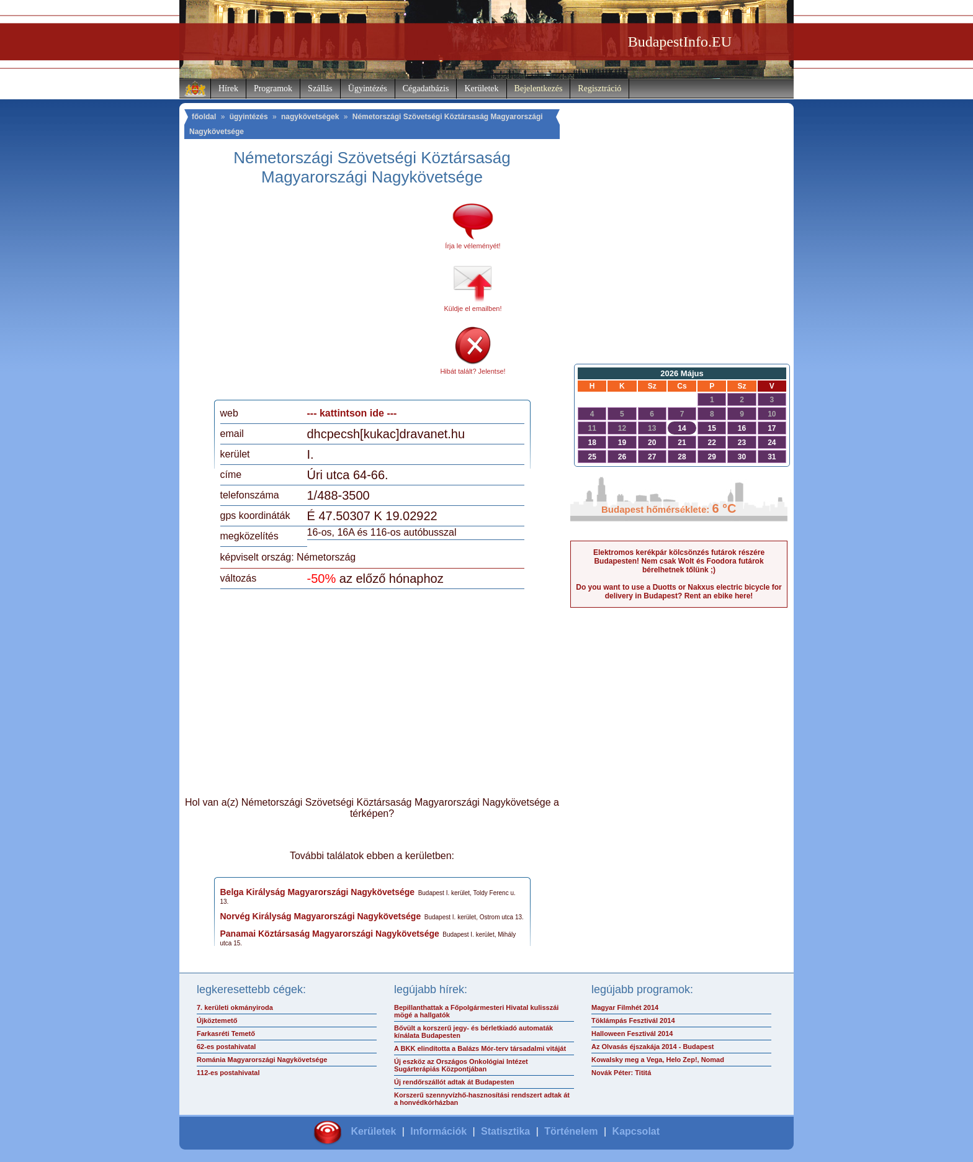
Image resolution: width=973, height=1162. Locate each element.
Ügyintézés (367, 88)
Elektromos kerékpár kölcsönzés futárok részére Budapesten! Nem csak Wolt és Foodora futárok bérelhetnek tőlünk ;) (678, 561)
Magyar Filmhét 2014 (624, 1007)
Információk (438, 1131)
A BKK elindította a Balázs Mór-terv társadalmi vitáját (480, 1048)
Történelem (571, 1131)
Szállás (320, 88)
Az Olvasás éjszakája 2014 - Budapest (652, 1046)
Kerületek (481, 88)
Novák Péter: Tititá (621, 1072)
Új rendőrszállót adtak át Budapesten (454, 1082)
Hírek (228, 88)
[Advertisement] (324, 297)
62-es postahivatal (226, 1046)
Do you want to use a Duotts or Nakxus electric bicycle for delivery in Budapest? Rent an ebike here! (678, 591)
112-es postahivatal (228, 1072)
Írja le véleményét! (472, 246)
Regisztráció (599, 88)
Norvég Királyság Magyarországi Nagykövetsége (320, 916)
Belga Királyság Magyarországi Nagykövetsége (317, 892)
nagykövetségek (310, 116)
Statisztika (505, 1131)
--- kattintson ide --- (352, 413)
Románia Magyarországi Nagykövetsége (262, 1059)
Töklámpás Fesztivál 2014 (633, 1020)
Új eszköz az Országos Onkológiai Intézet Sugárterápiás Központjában (461, 1065)
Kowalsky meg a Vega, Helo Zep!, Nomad (657, 1059)
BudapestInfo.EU (680, 42)
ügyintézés (249, 116)
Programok (273, 88)
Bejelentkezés (538, 88)
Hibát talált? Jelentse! (472, 371)
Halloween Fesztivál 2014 (632, 1033)
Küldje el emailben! (473, 308)
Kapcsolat (636, 1131)
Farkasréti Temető (226, 1033)
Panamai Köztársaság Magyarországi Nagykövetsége (329, 934)
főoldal (204, 116)
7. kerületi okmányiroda (235, 1007)
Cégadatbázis (426, 88)
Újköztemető (217, 1020)
